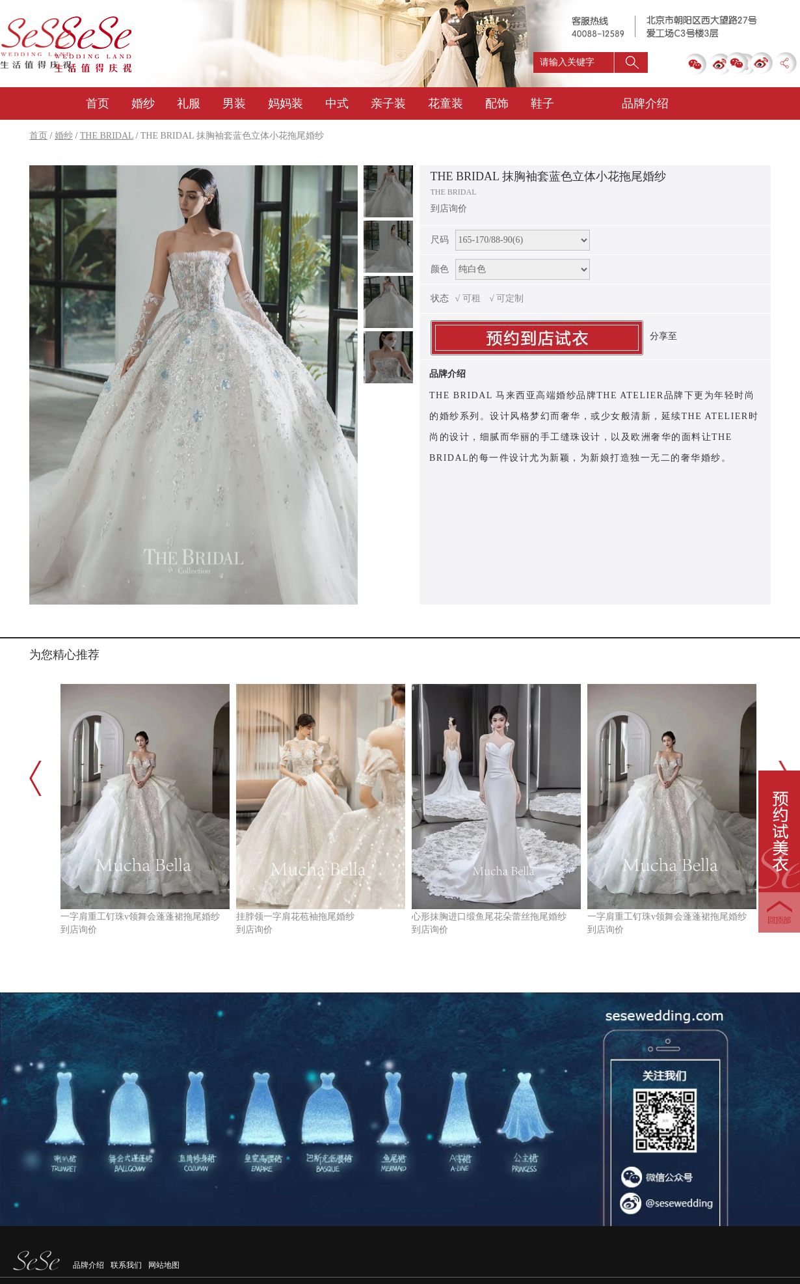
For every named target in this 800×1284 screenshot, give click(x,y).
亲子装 (388, 103)
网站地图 (164, 1265)
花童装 (445, 103)
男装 (234, 103)
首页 (97, 103)
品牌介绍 (88, 1265)
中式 (337, 103)
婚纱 (143, 103)
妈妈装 (285, 103)
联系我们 (126, 1265)
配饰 (497, 103)
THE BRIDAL (106, 136)
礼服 (188, 103)
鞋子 (542, 103)
